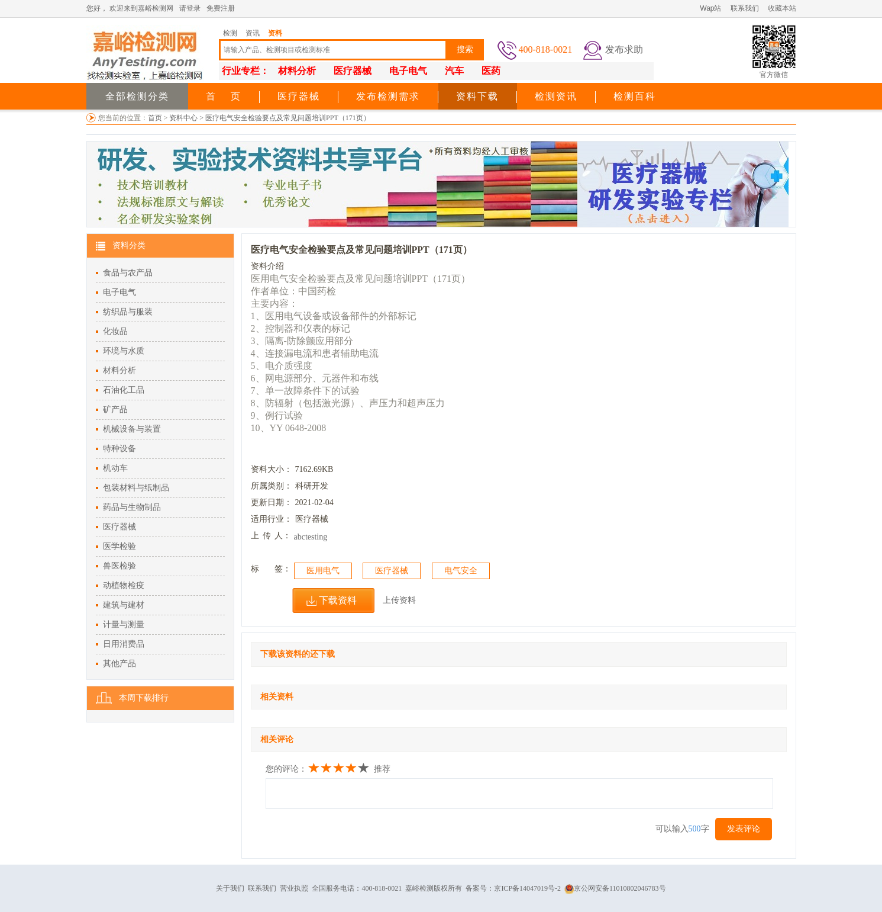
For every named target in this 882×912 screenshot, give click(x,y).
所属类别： (271, 485)
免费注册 (220, 8)
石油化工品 (123, 390)
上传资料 (399, 600)
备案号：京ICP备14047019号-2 (513, 888)
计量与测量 (123, 624)
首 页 (223, 96)
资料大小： (271, 469)
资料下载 (477, 96)
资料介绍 (267, 266)
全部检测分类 (137, 96)
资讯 (252, 33)
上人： (271, 535)
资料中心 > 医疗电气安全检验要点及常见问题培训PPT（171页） (269, 118)
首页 (155, 118)
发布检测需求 (388, 96)
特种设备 (119, 448)
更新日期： (271, 502)
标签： (271, 569)
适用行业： (271, 519)
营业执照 (294, 888)
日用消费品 (123, 644)
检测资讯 (556, 96)
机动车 (115, 468)
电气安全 (460, 570)
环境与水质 (123, 350)
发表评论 (743, 828)
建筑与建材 (123, 604)
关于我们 (230, 888)
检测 (230, 33)
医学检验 (119, 546)
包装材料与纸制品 (136, 487)
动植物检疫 (123, 585)
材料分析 (119, 370)
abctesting (311, 536)
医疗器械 (298, 96)
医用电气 (323, 570)
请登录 (190, 8)
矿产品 (115, 409)
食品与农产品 (128, 272)
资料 (275, 33)
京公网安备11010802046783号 (615, 888)
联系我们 (745, 8)
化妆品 (115, 331)
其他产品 (119, 663)
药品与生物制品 (132, 507)
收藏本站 (782, 8)
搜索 (465, 49)
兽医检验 (119, 565)
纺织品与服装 (128, 311)
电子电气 (119, 292)
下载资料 (338, 600)
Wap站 (710, 8)
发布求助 (624, 49)
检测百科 (634, 96)
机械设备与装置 (132, 429)
